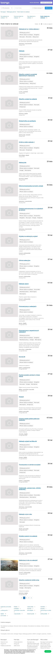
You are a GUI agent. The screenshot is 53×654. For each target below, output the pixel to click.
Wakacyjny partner (11, 11)
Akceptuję (48, 651)
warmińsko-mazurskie (19, 610)
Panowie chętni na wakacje (20, 626)
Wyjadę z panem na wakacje (28, 536)
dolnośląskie (30, 610)
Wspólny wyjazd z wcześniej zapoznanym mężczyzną (28, 74)
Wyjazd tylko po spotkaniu (27, 121)
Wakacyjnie (22, 162)
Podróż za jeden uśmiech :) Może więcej (29, 375)
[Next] (31, 598)
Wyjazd (21, 397)
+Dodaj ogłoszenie (46, 2)
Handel (49, 633)
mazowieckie (17, 613)
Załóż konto (17, 645)
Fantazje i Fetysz (18, 633)
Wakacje (21, 51)
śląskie (2, 613)
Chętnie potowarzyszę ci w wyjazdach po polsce (31, 209)
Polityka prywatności (6, 645)
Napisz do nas (4, 642)
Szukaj (48, 8)
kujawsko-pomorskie (6, 606)
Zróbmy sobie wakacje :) (27, 142)
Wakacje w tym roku (25, 514)
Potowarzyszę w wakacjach (27, 306)
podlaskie (16, 608)
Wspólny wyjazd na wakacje (28, 99)
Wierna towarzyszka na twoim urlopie (31, 186)
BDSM (34, 633)
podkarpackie (4, 610)
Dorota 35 (22, 357)
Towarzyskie (4, 633)
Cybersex (44, 633)
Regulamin (3, 643)
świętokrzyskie (30, 613)
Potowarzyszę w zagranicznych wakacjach (29, 331)
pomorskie (3, 615)
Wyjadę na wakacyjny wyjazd (28, 236)
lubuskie (29, 608)
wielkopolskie (43, 613)
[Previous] (21, 598)
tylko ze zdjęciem (47, 24)
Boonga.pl (3, 11)
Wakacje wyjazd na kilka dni (28, 441)
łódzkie (16, 606)
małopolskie (30, 606)
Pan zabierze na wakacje (7, 626)
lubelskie (42, 606)
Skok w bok (10, 633)
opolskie (42, 608)
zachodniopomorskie (45, 610)
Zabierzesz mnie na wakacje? (28, 560)
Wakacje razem (24, 284)
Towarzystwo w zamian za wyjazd (29, 464)
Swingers (39, 633)
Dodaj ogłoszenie (18, 642)
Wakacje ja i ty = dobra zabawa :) (29, 29)
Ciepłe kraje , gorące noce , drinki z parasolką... (30, 488)
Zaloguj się (16, 643)
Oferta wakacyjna (24, 260)
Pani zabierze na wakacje (34, 626)
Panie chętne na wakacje (23, 11)
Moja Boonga (34, 2)
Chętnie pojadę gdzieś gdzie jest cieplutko (29, 419)
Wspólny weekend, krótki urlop (29, 580)
